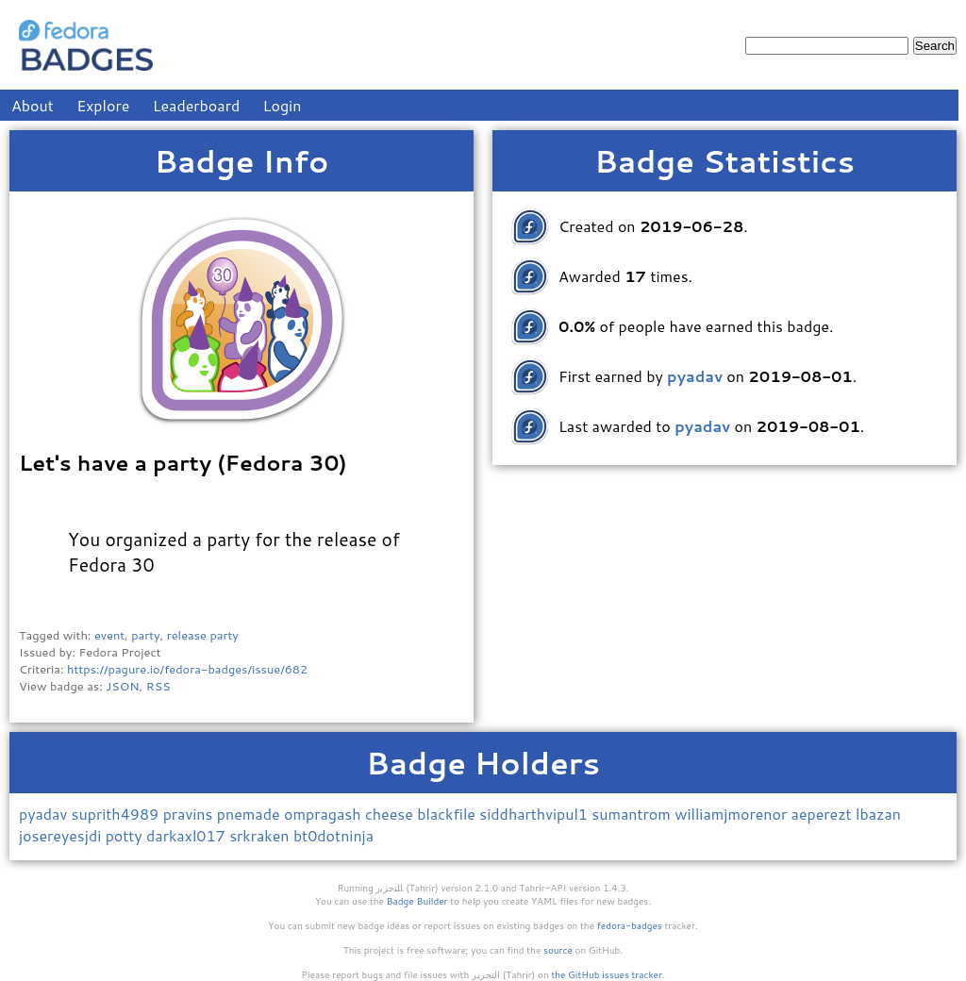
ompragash (324, 813)
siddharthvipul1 (535, 813)
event (109, 634)
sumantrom (633, 813)
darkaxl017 (187, 835)
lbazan (878, 813)
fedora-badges (629, 925)
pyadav (45, 813)
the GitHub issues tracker (606, 974)
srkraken (261, 835)
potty (126, 835)
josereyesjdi (62, 835)
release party (203, 634)
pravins (190, 813)
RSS (158, 685)
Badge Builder (417, 900)
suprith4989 (117, 813)
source (558, 949)
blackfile (448, 813)
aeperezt (823, 813)
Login (282, 105)
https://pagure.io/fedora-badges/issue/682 (187, 668)
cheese (391, 813)
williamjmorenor (733, 813)
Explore (102, 105)
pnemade (250, 813)
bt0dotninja (333, 835)
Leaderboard (197, 105)
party (145, 634)
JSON (122, 685)
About (32, 105)
